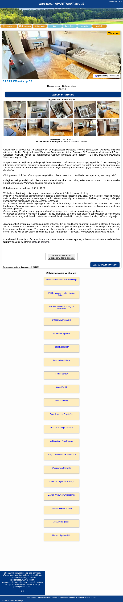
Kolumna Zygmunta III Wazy (61, 481)
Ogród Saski (61, 387)
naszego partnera (40, 242)
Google (7, 575)
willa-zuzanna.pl (115, 1)
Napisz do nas (90, 597)
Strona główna (8, 26)
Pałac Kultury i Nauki (61, 360)
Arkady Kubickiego (61, 522)
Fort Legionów (61, 374)
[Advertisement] (61, 571)
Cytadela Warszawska (61, 320)
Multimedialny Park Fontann (62, 441)
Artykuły (99, 26)
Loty (54, 26)
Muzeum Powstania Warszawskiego (61, 279)
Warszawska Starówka (61, 468)
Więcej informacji (63, 94)
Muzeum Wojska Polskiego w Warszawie (61, 307)
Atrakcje (84, 26)
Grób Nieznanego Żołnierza (61, 428)
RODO (28, 587)
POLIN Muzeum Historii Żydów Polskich (61, 294)
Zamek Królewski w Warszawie (61, 495)
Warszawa (113, 33)
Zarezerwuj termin (105, 264)
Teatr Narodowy (61, 401)
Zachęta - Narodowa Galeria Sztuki (62, 454)
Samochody (69, 26)
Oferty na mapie (25, 26)
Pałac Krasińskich (61, 347)
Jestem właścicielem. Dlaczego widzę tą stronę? (61, 256)
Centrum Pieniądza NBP (61, 508)
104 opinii (75, 141)
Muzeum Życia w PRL (61, 535)
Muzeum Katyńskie (61, 333)
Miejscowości (40, 26)
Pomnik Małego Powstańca (61, 414)
